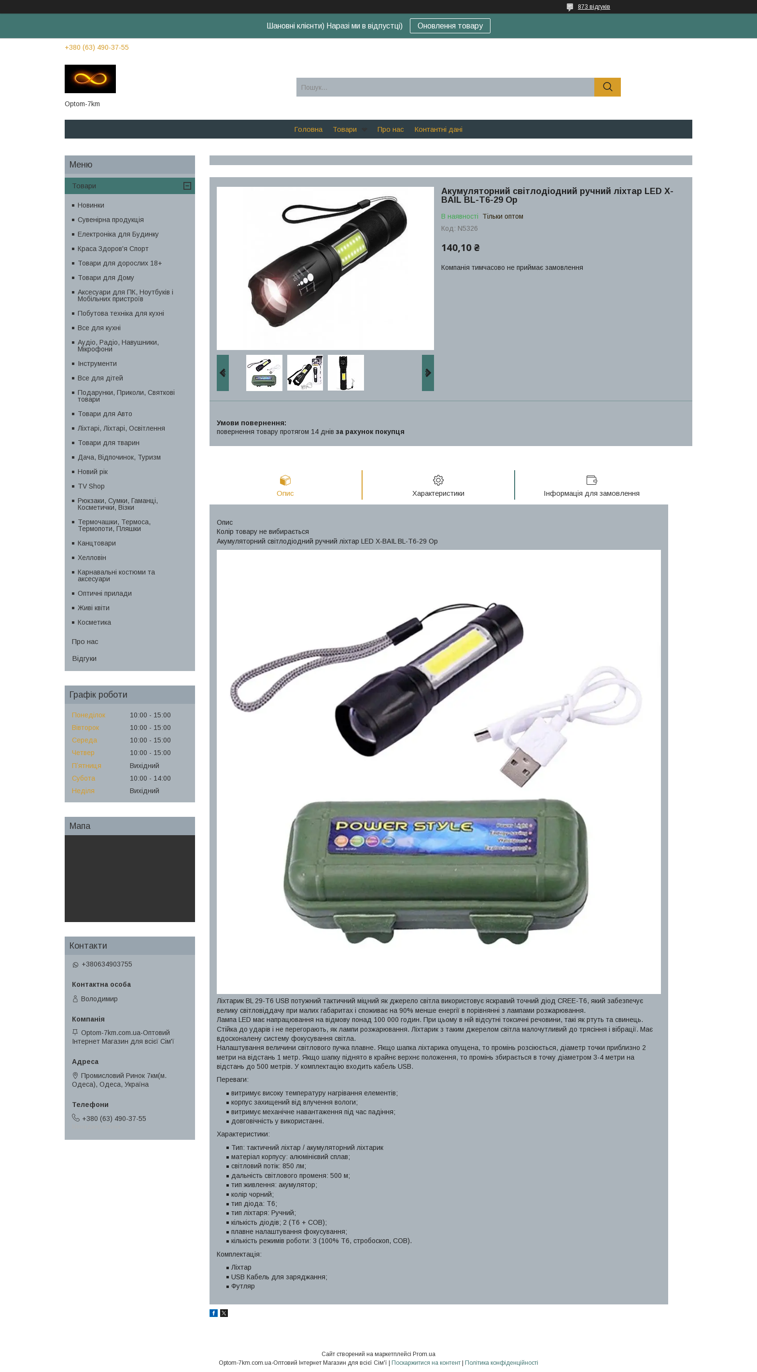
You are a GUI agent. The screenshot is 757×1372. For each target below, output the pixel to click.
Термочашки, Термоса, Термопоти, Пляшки (114, 525)
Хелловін (92, 557)
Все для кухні (99, 328)
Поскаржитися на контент (426, 1362)
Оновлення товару (450, 26)
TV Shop (91, 486)
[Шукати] (607, 87)
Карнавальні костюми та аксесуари (116, 575)
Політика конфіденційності (501, 1362)
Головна (308, 129)
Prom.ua (424, 1354)
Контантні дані (438, 129)
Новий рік (93, 472)
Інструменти (97, 363)
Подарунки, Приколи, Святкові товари (126, 396)
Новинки (91, 205)
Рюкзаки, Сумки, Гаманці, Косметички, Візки (118, 504)
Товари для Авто (105, 414)
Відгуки (84, 658)
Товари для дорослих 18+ (120, 263)
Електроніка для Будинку (118, 234)
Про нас (391, 129)
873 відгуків (594, 6)
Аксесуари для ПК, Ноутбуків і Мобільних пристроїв (125, 295)
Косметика (94, 622)
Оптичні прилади (105, 593)
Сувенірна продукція (111, 220)
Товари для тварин (109, 443)
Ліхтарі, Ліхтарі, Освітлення (121, 428)
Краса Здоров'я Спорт (113, 248)
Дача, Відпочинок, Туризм (119, 457)
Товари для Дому (106, 277)
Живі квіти (94, 608)
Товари (345, 129)
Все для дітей (100, 378)
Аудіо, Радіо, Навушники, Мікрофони (118, 345)
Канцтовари (97, 543)
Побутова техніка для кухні (121, 313)
